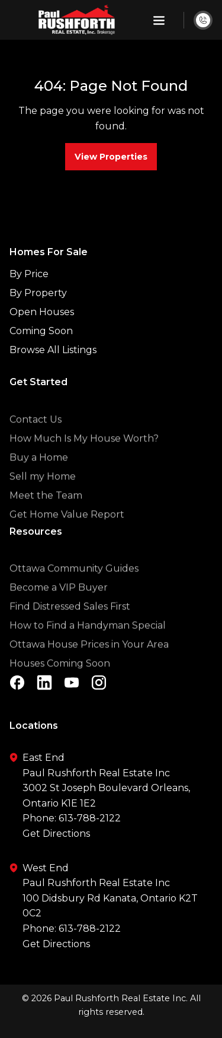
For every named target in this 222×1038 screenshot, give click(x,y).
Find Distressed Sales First (69, 624)
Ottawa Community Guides (74, 586)
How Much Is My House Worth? (84, 456)
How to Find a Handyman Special (87, 643)
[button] (159, 20)
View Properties (111, 156)
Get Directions (56, 833)
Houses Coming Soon (59, 681)
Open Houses (41, 312)
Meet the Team (45, 513)
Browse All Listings (52, 349)
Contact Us (35, 437)
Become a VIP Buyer (58, 605)
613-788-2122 (90, 818)
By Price (29, 274)
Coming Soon (41, 331)
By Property (38, 293)
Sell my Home (42, 494)
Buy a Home (38, 475)
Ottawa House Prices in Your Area (89, 662)
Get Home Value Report (66, 532)
